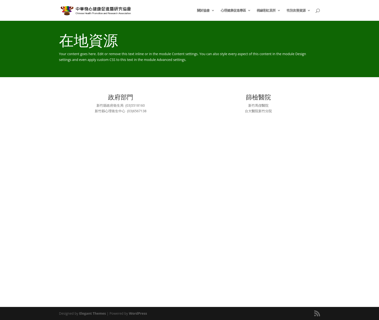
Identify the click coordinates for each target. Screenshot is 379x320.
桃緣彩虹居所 (266, 11)
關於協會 (203, 11)
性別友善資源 (296, 11)
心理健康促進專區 (233, 11)
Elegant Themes (92, 313)
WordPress (138, 313)
